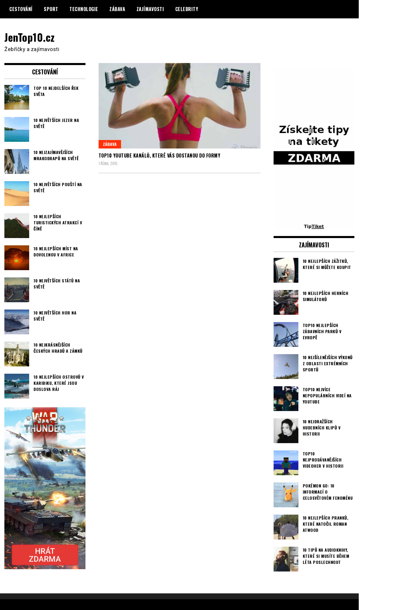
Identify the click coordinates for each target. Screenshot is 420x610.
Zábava (117, 9)
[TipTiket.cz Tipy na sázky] (314, 226)
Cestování (21, 9)
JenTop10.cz (29, 37)
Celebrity (186, 9)
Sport (51, 9)
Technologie (83, 9)
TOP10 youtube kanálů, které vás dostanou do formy (159, 155)
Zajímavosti (150, 9)
